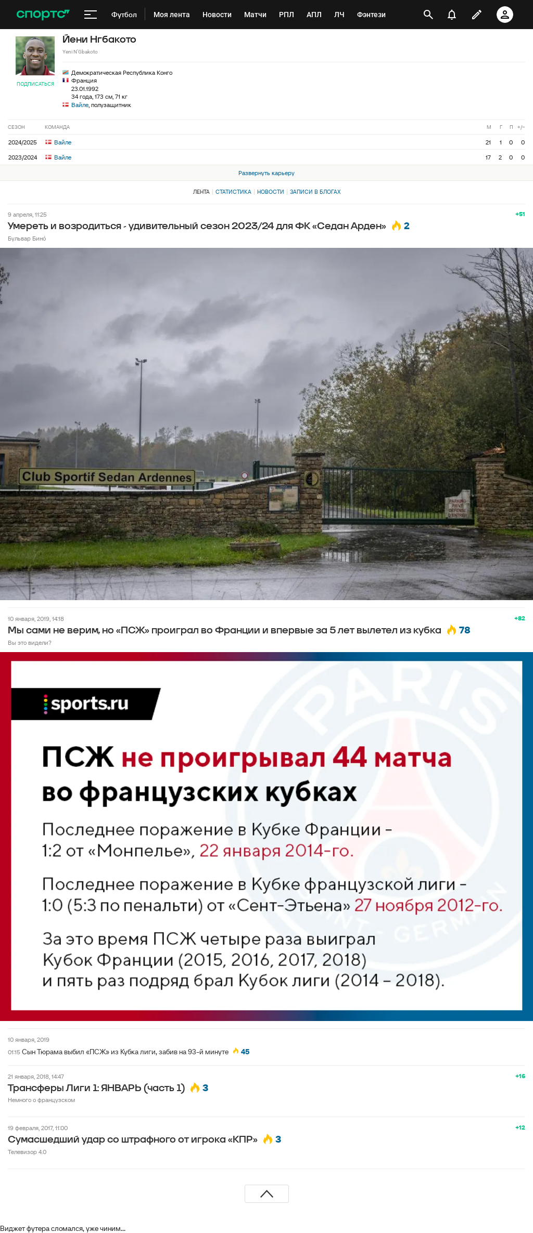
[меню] (90, 15)
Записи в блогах (315, 191)
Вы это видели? (30, 642)
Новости (270, 191)
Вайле (79, 105)
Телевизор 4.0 (27, 1152)
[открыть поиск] (428, 14)
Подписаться (35, 84)
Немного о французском (41, 1100)
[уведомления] (451, 14)
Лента (201, 191)
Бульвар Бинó (27, 238)
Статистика (233, 191)
